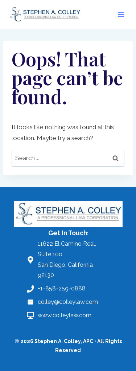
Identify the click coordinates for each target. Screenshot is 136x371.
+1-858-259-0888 (62, 288)
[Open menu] (120, 14)
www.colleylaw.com (64, 315)
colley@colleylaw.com (68, 301)
